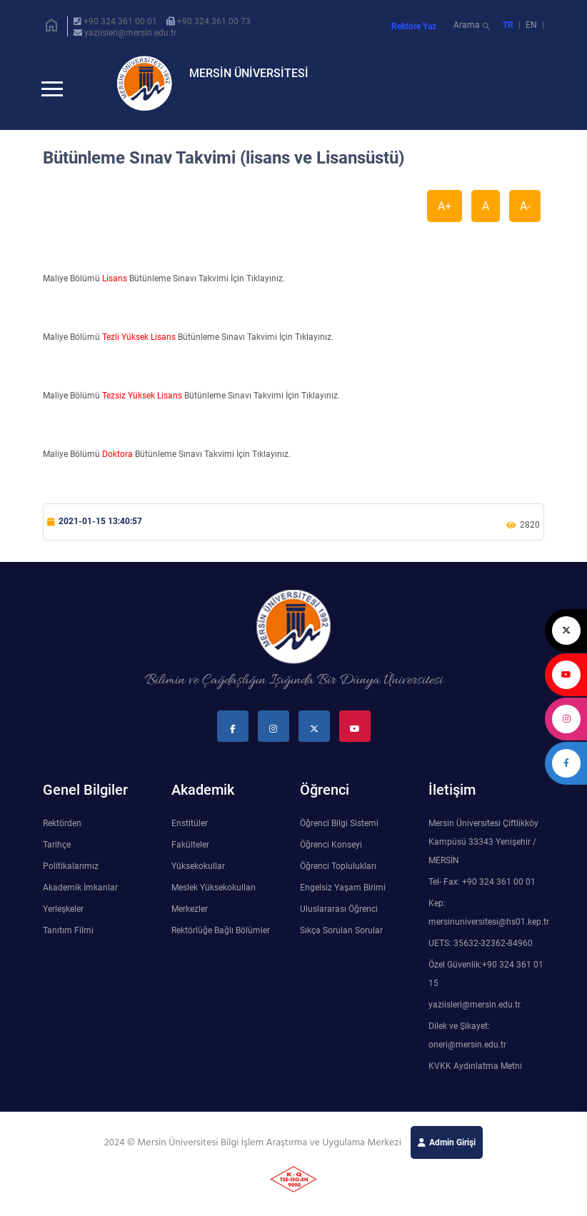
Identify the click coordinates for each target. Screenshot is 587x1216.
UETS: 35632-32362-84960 (480, 952)
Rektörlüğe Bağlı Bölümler (220, 939)
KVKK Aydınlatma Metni (475, 1075)
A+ (444, 214)
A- (525, 214)
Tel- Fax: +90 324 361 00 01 (482, 890)
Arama (473, 27)
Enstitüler (189, 832)
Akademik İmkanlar (80, 896)
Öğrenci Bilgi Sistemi (339, 832)
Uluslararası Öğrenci (339, 918)
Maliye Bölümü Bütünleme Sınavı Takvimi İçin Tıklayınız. (164, 287)
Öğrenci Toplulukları (338, 875)
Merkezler (189, 918)
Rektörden (62, 832)
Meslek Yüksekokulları (213, 896)
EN (532, 25)
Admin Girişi (452, 1151)
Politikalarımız (71, 875)
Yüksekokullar (198, 875)
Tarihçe (57, 853)
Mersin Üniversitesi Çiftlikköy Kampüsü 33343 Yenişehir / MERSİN (483, 850)
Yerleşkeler (63, 918)
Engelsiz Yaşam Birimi (343, 896)
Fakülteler (190, 853)
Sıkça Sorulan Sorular (341, 939)
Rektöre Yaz (413, 26)
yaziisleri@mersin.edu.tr (130, 33)
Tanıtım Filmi (68, 939)
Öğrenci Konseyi (331, 853)
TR (508, 25)
